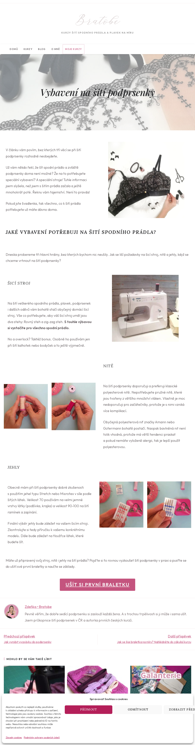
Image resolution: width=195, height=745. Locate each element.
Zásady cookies (14, 737)
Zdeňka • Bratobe (38, 607)
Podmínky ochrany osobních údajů (42, 737)
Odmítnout (138, 709)
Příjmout (88, 709)
